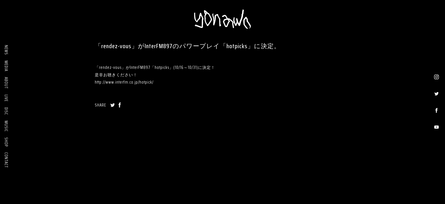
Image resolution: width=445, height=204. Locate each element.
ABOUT (6, 83)
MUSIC (6, 126)
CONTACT (6, 160)
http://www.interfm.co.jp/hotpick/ (124, 82)
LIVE (6, 98)
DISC (6, 111)
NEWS (6, 50)
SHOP (6, 142)
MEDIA (6, 66)
